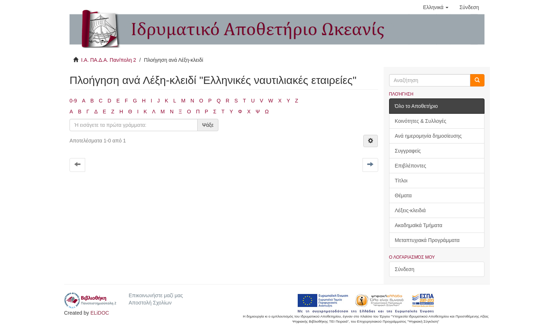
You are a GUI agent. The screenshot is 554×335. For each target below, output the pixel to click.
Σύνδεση (405, 269)
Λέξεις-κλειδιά (410, 210)
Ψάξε (208, 125)
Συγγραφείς (408, 151)
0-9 (73, 101)
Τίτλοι (401, 180)
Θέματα (403, 195)
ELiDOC (99, 313)
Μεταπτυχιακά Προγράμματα (427, 240)
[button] (436, 7)
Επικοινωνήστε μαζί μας (155, 295)
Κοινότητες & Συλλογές (420, 121)
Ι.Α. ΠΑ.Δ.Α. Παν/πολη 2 (108, 60)
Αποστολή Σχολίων (149, 303)
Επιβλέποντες (410, 166)
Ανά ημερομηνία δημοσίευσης (428, 136)
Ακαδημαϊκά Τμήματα (419, 225)
